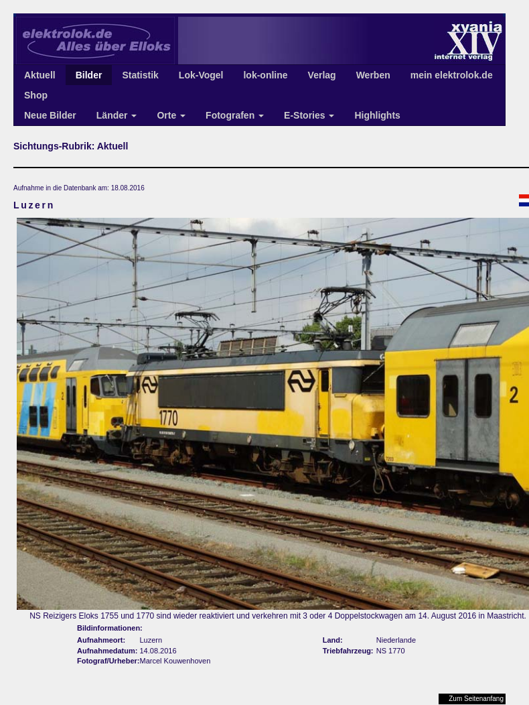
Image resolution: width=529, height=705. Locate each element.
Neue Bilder (50, 115)
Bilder (89, 75)
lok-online (265, 75)
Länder (116, 115)
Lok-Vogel (201, 75)
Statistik (140, 75)
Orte (171, 115)
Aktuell (40, 75)
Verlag (322, 75)
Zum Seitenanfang (476, 698)
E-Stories (309, 115)
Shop (36, 95)
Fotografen (235, 115)
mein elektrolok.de (451, 75)
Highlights (377, 115)
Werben (373, 75)
